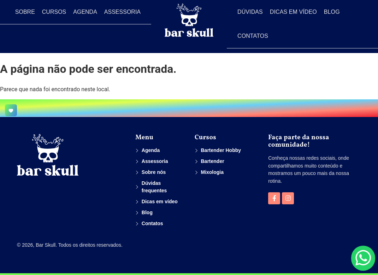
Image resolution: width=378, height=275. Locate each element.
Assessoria (122, 12)
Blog (332, 12)
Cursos (54, 12)
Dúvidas (250, 12)
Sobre (25, 12)
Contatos (252, 36)
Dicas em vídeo (293, 12)
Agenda (85, 12)
